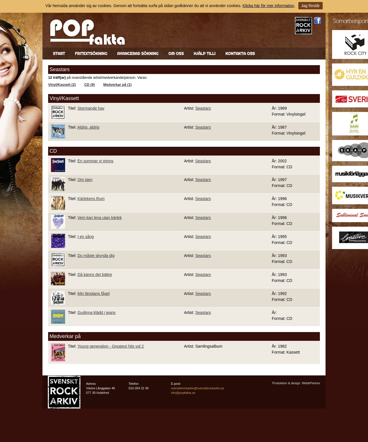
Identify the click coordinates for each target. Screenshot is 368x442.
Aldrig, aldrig (88, 127)
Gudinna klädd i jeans (97, 312)
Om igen (85, 179)
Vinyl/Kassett (64, 98)
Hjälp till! (204, 53)
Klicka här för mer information (268, 5)
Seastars (203, 108)
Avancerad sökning (138, 53)
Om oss (176, 53)
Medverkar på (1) (117, 85)
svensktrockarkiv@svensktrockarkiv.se (197, 388)
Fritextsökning (91, 53)
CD (53, 151)
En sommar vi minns (96, 161)
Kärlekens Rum (91, 198)
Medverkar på (65, 336)
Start (59, 53)
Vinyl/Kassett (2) (62, 85)
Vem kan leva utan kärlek (100, 217)
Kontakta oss (240, 53)
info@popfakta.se (183, 392)
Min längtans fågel (94, 293)
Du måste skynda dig (96, 255)
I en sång (86, 236)
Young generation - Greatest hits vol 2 (110, 346)
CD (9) (89, 85)
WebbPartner (311, 383)
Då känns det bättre (95, 274)
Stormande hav (91, 108)
